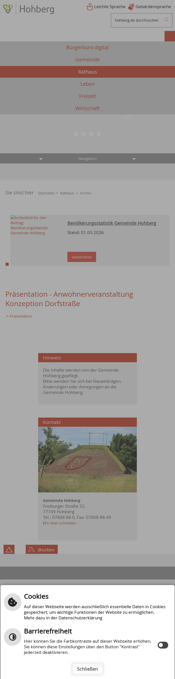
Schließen (87, 669)
